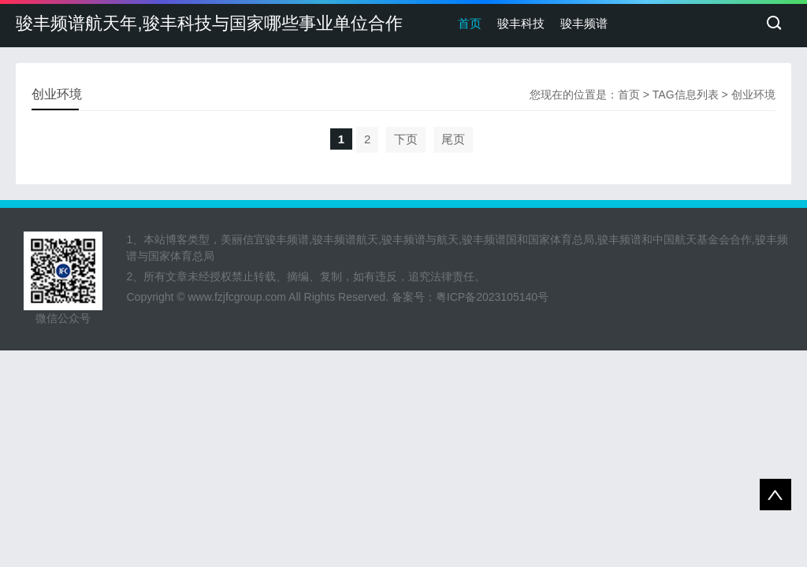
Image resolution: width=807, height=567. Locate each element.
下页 (406, 139)
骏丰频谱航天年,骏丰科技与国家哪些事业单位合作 (209, 23)
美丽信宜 (243, 239)
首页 (470, 23)
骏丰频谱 (584, 23)
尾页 (453, 139)
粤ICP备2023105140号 (492, 297)
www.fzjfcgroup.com (237, 297)
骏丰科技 (521, 23)
